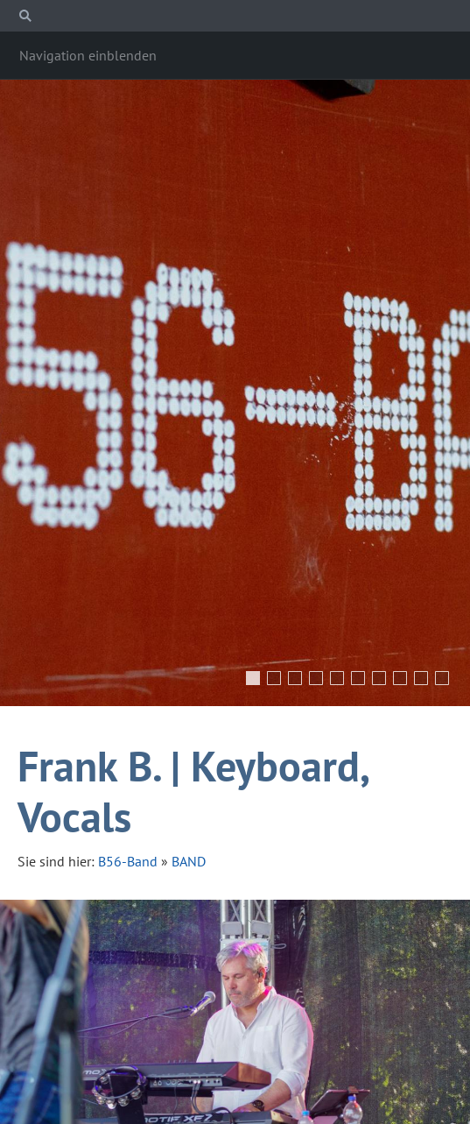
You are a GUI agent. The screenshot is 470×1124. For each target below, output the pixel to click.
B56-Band (128, 861)
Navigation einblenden (88, 55)
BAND (189, 861)
